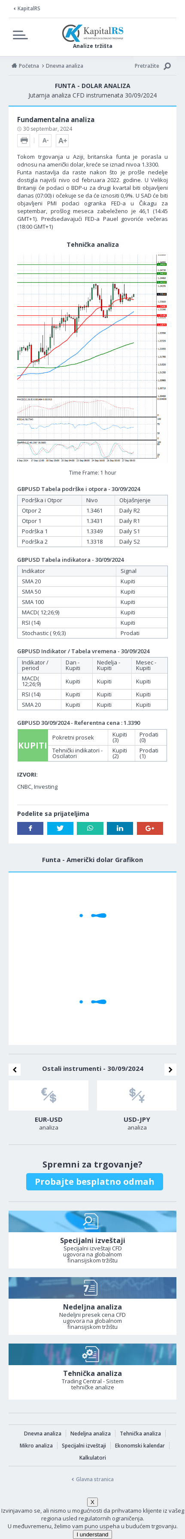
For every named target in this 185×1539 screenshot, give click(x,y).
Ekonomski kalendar (140, 1445)
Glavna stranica (95, 1479)
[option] (48, 1108)
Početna (29, 65)
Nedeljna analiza (90, 1433)
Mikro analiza (36, 1445)
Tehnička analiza (140, 1433)
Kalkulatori (92, 1457)
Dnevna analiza (42, 1433)
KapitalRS (29, 8)
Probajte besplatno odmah (95, 1181)
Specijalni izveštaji (84, 1445)
